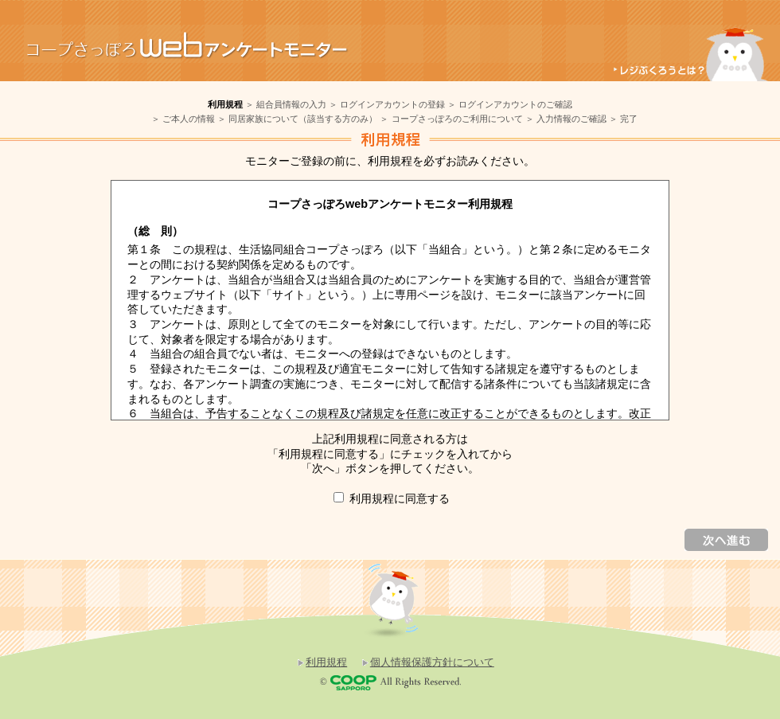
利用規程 (326, 662)
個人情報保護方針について (432, 662)
